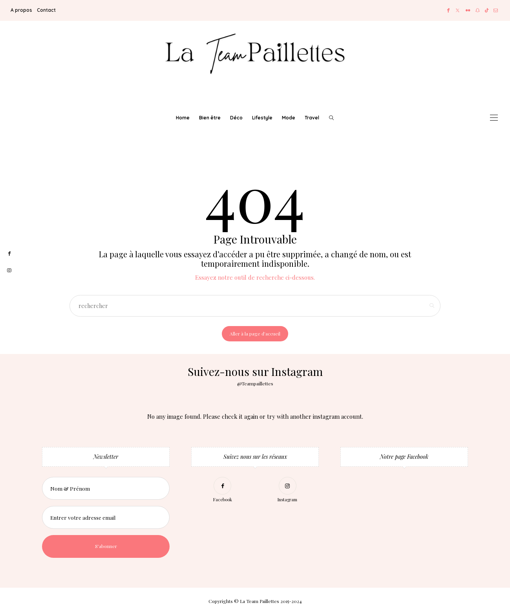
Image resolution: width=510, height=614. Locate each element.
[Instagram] (287, 491)
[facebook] (9, 254)
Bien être (210, 118)
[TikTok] (486, 10)
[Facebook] (448, 10)
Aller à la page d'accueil (255, 333)
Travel (312, 118)
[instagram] (9, 270)
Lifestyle (262, 118)
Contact (46, 10)
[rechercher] (331, 117)
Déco (236, 118)
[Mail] (496, 10)
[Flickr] (468, 10)
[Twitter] (458, 10)
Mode (288, 118)
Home (183, 118)
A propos (21, 10)
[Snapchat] (477, 10)
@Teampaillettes (255, 383)
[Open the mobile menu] (494, 117)
